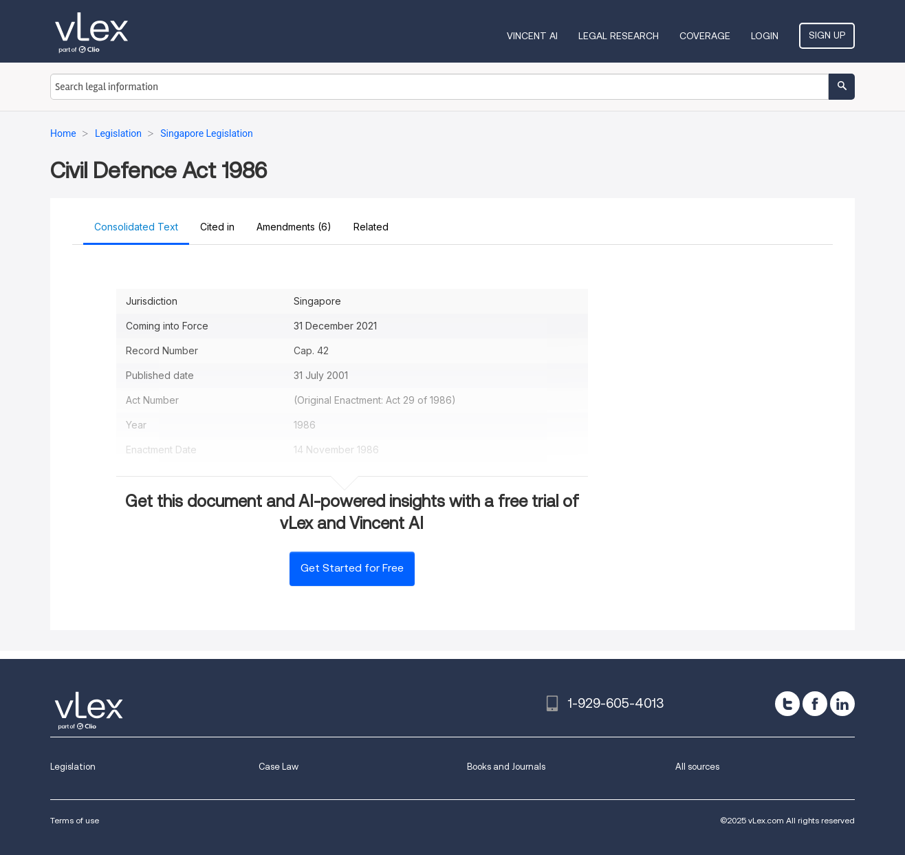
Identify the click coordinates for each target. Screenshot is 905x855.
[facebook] (815, 703)
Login (764, 35)
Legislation (73, 766)
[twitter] (787, 703)
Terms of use (74, 820)
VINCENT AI (532, 35)
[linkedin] (842, 703)
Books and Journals (506, 766)
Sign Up (827, 35)
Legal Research (618, 35)
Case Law (278, 766)
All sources (697, 766)
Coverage (704, 35)
